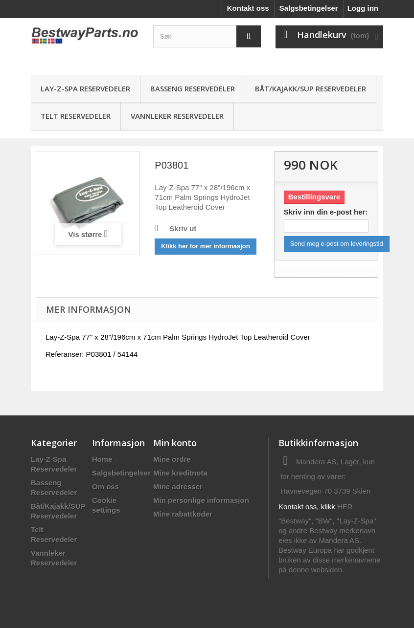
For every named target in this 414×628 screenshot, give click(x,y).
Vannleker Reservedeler (177, 116)
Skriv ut (182, 228)
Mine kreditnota (180, 473)
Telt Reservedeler (76, 116)
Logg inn (362, 8)
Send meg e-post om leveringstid (336, 243)
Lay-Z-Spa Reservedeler (85, 88)
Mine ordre (172, 459)
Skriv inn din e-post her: (326, 212)
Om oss (105, 486)
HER (345, 506)
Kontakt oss (248, 8)
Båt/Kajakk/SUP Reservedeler (310, 88)
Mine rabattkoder (182, 514)
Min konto (175, 443)
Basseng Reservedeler (192, 88)
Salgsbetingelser (308, 8)
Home (102, 459)
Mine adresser (178, 486)
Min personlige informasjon (201, 500)
